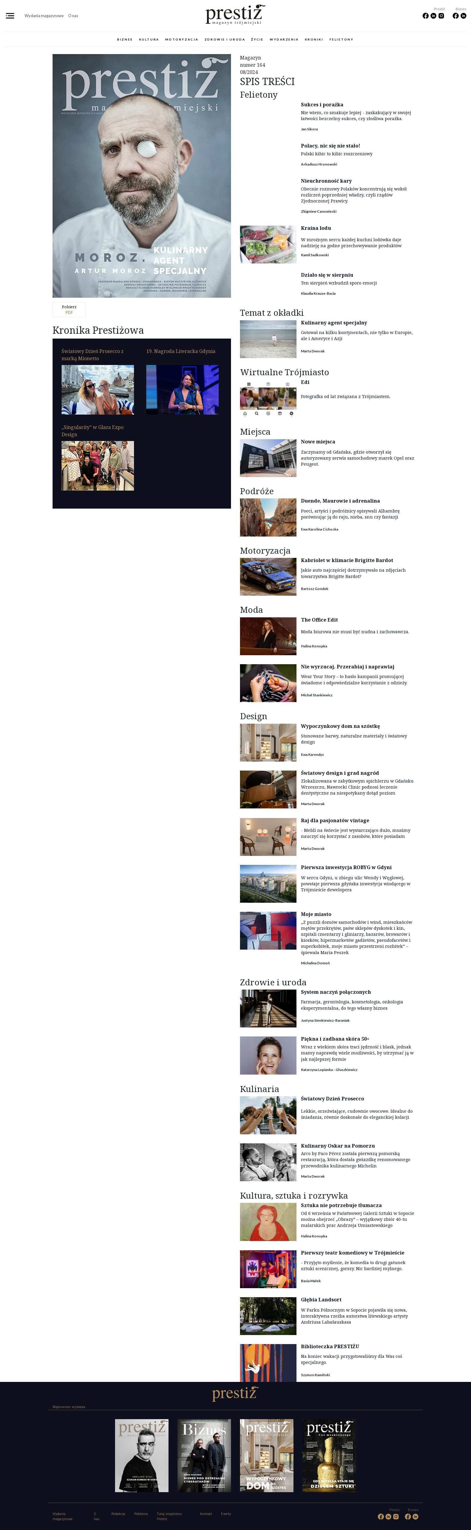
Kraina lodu (316, 228)
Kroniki (314, 39)
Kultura (149, 39)
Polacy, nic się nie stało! (330, 145)
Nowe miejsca (318, 441)
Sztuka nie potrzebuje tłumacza (341, 1205)
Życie (257, 39)
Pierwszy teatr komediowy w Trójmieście (352, 1252)
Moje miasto (316, 914)
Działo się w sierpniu (327, 275)
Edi (305, 382)
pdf (69, 309)
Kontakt (206, 1514)
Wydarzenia (284, 39)
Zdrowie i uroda (225, 39)
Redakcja (118, 1514)
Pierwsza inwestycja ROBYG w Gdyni (346, 867)
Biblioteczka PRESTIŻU (330, 1346)
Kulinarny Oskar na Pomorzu (338, 1145)
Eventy (226, 1514)
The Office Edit (319, 619)
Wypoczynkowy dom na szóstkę (340, 726)
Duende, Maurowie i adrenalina (340, 500)
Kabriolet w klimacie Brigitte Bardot (347, 560)
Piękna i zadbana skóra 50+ (335, 1039)
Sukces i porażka (322, 104)
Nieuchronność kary (326, 181)
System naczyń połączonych (336, 992)
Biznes (125, 39)
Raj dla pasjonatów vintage (335, 820)
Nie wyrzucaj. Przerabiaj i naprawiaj (347, 666)
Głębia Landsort (321, 1299)
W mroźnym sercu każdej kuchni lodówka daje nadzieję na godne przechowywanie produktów (351, 242)
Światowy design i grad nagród (340, 773)
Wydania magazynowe (44, 15)
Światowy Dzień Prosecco (332, 1098)
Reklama (141, 1514)
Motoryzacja (182, 39)
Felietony (342, 39)
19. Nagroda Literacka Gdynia (180, 351)
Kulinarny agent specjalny (334, 322)
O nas (73, 15)
